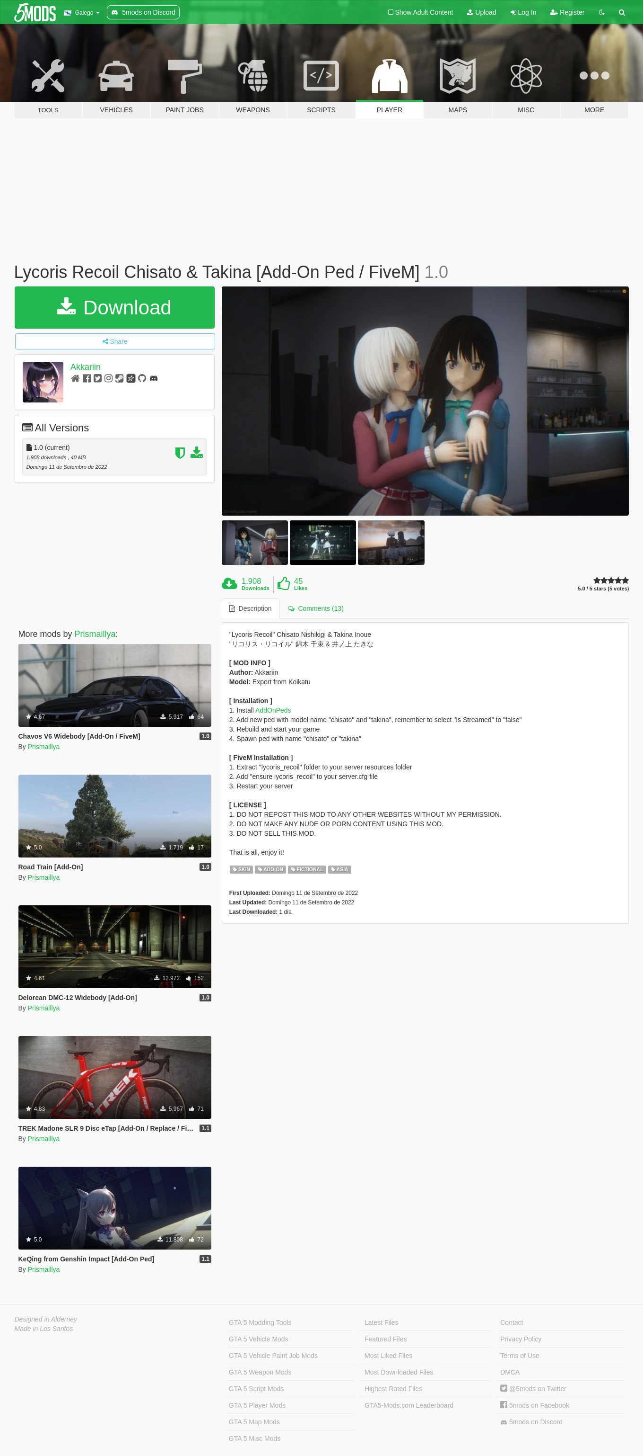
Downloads (255, 588)
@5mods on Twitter (533, 1389)
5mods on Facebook (534, 1405)
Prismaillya (95, 634)
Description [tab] (250, 608)
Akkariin (85, 367)
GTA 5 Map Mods (254, 1422)
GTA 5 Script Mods (256, 1389)
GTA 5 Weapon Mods (260, 1372)
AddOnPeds (273, 710)
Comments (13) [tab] (316, 608)
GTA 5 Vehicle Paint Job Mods (273, 1355)
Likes (300, 588)
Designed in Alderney (46, 1319)
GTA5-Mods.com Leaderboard (409, 1405)
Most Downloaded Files (399, 1372)
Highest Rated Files (393, 1389)
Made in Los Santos (44, 1328)
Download (114, 307)
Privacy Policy (520, 1339)
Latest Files (382, 1322)
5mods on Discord (531, 1422)
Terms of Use (519, 1355)
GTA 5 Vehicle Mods (258, 1339)
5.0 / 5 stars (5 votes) (603, 588)
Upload (481, 12)
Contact (511, 1322)
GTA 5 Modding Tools (260, 1322)
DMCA (510, 1372)
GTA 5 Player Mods (257, 1405)
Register (567, 12)
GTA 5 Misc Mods (254, 1438)
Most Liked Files (388, 1355)
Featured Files (386, 1339)
